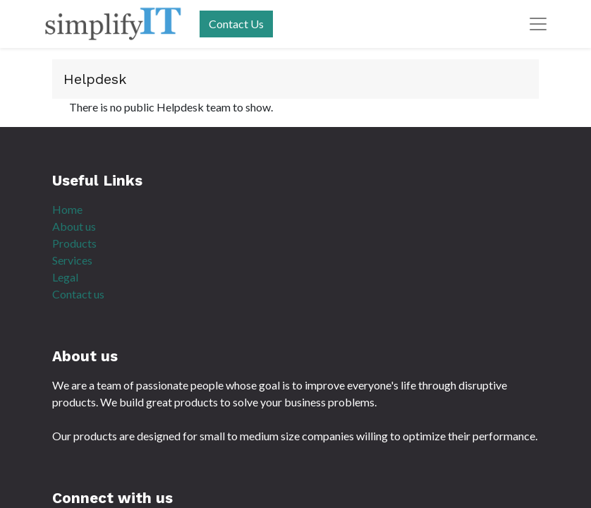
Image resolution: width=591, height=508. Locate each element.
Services (72, 260)
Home (67, 209)
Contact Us (236, 23)
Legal (65, 277)
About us (74, 226)
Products (74, 243)
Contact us (78, 294)
